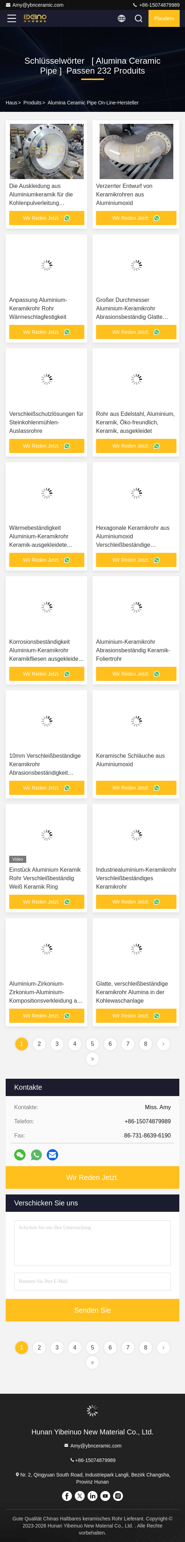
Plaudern (164, 18)
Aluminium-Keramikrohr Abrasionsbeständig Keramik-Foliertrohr (133, 650)
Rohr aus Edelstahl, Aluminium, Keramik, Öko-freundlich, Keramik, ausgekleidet (135, 422)
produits (32, 102)
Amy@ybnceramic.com (34, 5)
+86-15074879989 (156, 5)
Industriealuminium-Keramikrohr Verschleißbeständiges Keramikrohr (136, 878)
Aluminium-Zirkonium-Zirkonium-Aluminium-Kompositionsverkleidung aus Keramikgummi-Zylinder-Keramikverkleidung (46, 1001)
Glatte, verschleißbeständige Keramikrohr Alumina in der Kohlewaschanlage (132, 992)
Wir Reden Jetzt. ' (47, 218)
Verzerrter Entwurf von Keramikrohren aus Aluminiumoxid (124, 194)
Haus (11, 102)
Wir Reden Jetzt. (92, 1177)
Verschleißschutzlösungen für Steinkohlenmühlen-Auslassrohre (46, 422)
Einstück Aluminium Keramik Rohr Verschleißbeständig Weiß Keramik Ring (45, 878)
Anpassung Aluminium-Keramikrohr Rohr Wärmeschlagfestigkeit (38, 308)
